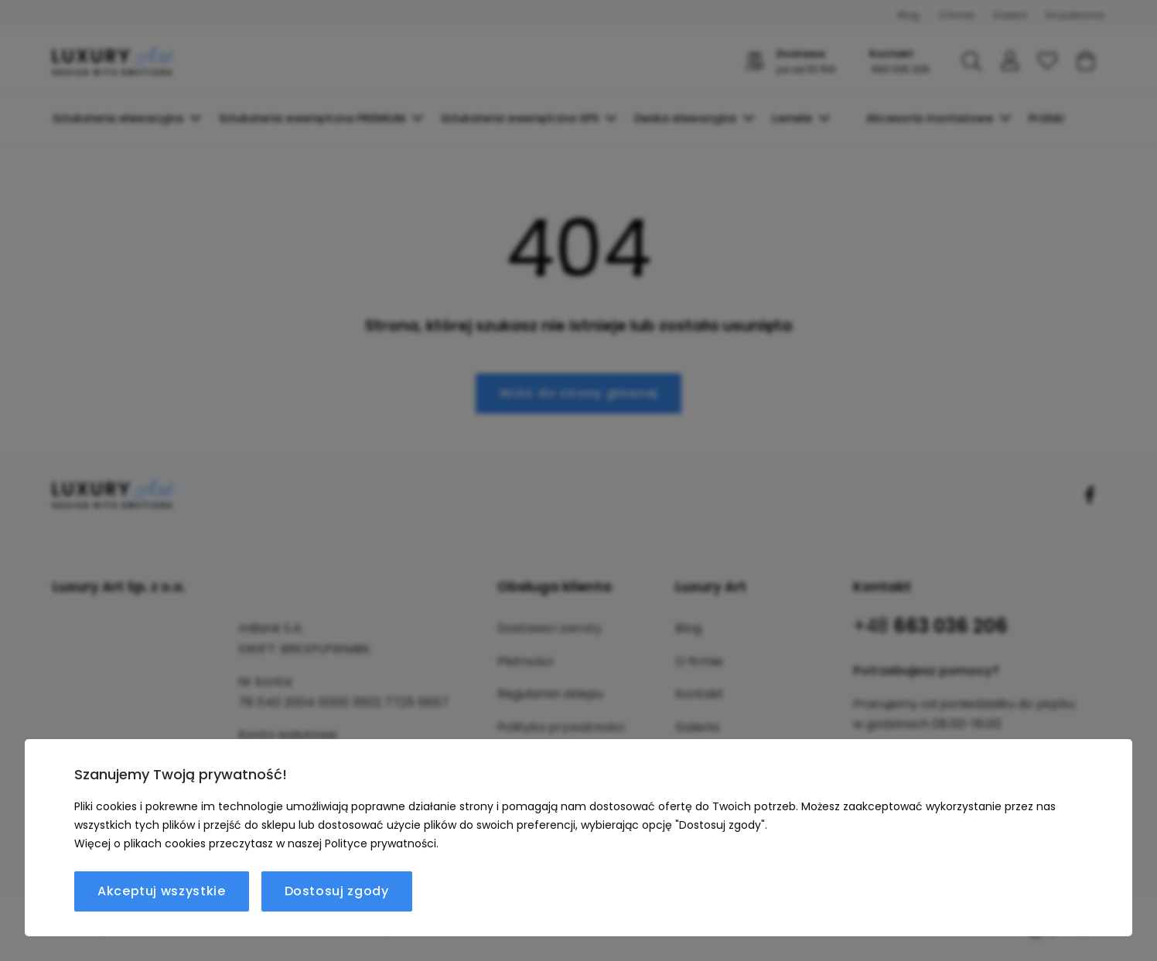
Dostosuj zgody (337, 891)
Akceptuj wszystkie (161, 891)
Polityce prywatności (380, 843)
